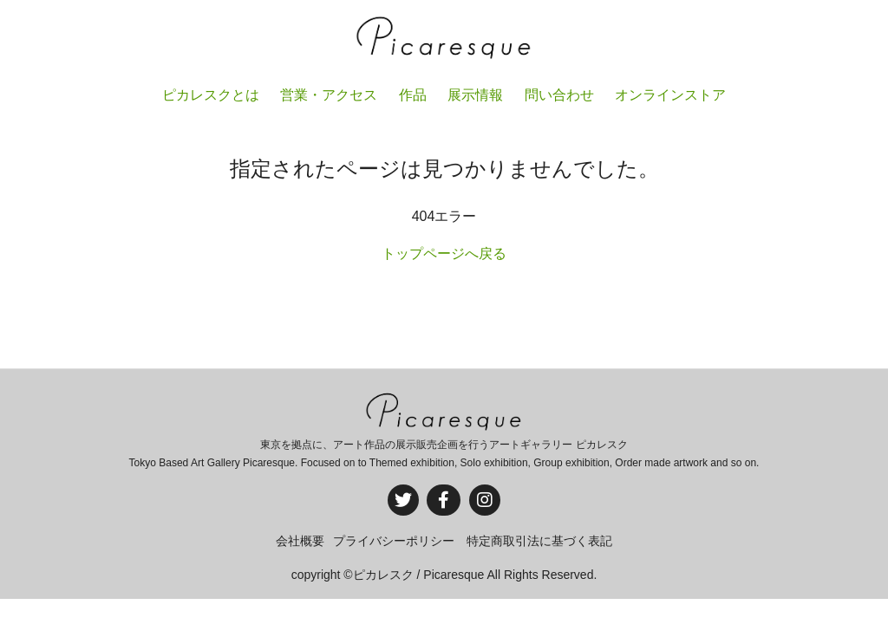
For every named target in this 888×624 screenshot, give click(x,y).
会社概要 (300, 541)
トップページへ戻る (444, 253)
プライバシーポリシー (393, 541)
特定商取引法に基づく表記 (539, 541)
